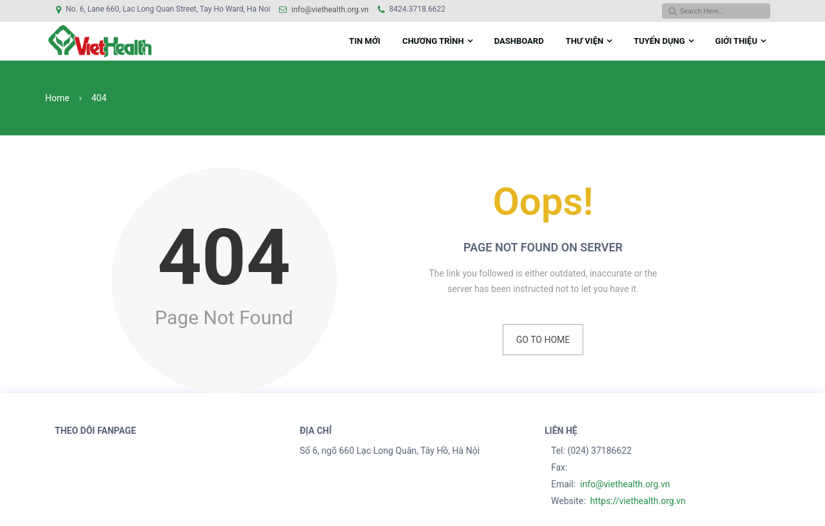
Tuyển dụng (659, 41)
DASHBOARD (519, 41)
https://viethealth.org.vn (637, 501)
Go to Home (543, 340)
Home (57, 98)
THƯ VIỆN (585, 41)
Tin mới (365, 41)
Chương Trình (433, 41)
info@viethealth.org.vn (330, 9)
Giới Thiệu (736, 41)
